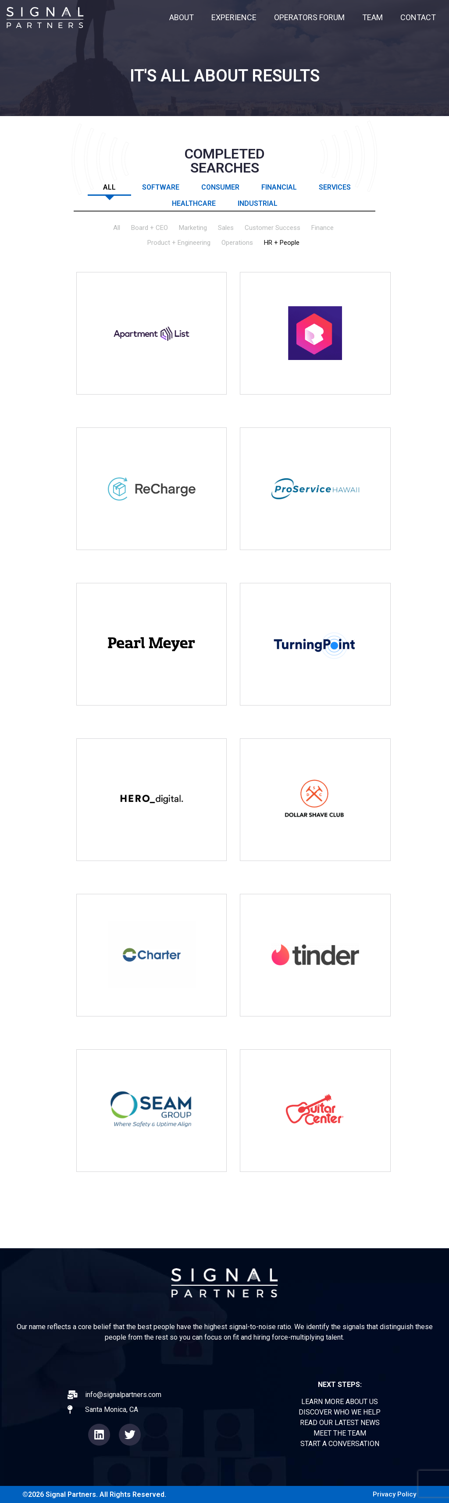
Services (335, 187)
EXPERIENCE (234, 17)
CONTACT (418, 17)
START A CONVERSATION (339, 1443)
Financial (279, 187)
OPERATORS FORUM (309, 17)
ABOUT (181, 17)
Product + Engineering (178, 243)
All (109, 187)
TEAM (372, 17)
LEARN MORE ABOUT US (339, 1401)
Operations (237, 243)
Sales (226, 228)
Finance (322, 228)
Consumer (220, 187)
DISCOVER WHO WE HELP (340, 1412)
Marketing (193, 228)
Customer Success (272, 228)
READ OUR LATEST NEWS (340, 1422)
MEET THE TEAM (340, 1433)
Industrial (258, 203)
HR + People (281, 243)
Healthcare (194, 203)
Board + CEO (149, 228)
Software (160, 187)
